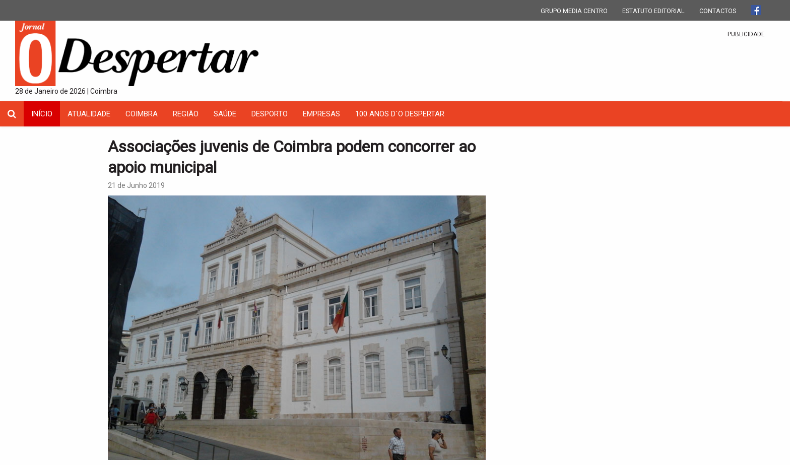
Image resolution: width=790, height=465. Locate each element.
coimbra (141, 113)
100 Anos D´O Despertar (399, 113)
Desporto (269, 113)
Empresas (321, 113)
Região (186, 113)
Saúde (225, 113)
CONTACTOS (717, 11)
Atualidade (89, 113)
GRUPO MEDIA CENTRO (574, 11)
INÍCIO (41, 113)
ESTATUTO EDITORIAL (653, 11)
